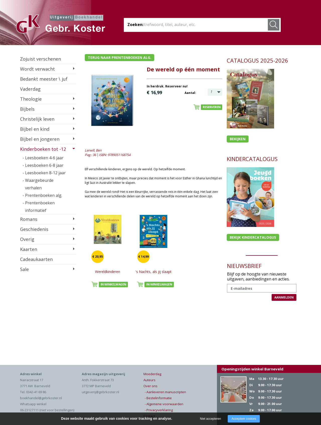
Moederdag (152, 374)
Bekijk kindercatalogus (253, 237)
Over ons (150, 386)
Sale (24, 269)
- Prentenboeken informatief (39, 206)
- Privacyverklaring (159, 410)
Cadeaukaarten (36, 259)
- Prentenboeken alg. (42, 195)
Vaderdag (30, 89)
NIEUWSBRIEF (244, 265)
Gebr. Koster (60, 25)
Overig (27, 239)
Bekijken (238, 138)
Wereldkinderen (107, 271)
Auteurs (149, 380)
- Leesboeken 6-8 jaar (43, 165)
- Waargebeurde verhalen (38, 184)
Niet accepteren (210, 418)
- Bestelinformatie (158, 398)
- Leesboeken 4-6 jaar (43, 158)
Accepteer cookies (243, 418)
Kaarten (28, 249)
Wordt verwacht (37, 69)
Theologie (31, 99)
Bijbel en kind (34, 129)
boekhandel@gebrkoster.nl (41, 398)
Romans (28, 219)
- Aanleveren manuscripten (165, 392)
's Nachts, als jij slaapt (153, 271)
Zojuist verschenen (40, 59)
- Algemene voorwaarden (164, 404)
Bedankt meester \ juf (43, 79)
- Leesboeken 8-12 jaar (44, 173)
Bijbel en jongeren (39, 139)
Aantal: (190, 93)
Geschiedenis (34, 229)
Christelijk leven (37, 119)
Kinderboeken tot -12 (43, 149)
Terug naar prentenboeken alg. (119, 57)
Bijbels (27, 109)
